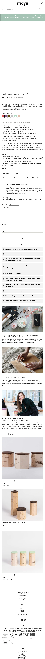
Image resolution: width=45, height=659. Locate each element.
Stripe (8, 647)
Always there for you (22, 580)
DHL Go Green (22, 586)
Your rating (5, 190)
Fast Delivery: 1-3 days (22, 577)
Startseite (4, 8)
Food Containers (28, 8)
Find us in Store (22, 599)
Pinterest (25, 605)
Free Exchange (22, 581)
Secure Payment (22, 584)
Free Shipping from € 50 (23, 578)
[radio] (3, 102)
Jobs (22, 602)
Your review (6, 194)
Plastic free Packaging (22, 583)
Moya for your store (22, 639)
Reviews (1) (28, 108)
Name (4, 210)
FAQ (22, 593)
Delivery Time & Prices (22, 643)
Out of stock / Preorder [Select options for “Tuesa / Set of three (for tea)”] (8, 471)
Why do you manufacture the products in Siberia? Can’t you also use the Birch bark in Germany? (22, 245)
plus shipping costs (13, 87)
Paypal (4, 647)
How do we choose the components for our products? (19, 277)
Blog (22, 597)
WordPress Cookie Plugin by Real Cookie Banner (14, 658)
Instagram (22, 605)
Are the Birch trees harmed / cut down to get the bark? (20, 235)
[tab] (6, 108)
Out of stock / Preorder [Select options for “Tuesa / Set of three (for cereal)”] (8, 565)
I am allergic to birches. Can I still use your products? (19, 287)
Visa (13, 647)
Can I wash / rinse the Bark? (12, 259)
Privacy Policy (22, 642)
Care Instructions (22, 637)
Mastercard (23, 647)
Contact (22, 594)
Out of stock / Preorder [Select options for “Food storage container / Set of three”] (8, 513)
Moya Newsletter (22, 600)
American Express (18, 647)
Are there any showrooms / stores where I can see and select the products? (21, 271)
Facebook (18, 605)
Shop (9, 8)
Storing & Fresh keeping (17, 8)
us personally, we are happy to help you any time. (18, 329)
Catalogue (22, 596)
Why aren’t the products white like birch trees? (18, 282)
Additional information (17, 108)
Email (4, 217)
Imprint (22, 640)
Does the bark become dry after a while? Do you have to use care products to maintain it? (21, 265)
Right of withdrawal (22, 645)
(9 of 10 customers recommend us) (17, 83)
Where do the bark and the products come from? (18, 240)
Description (5, 108)
